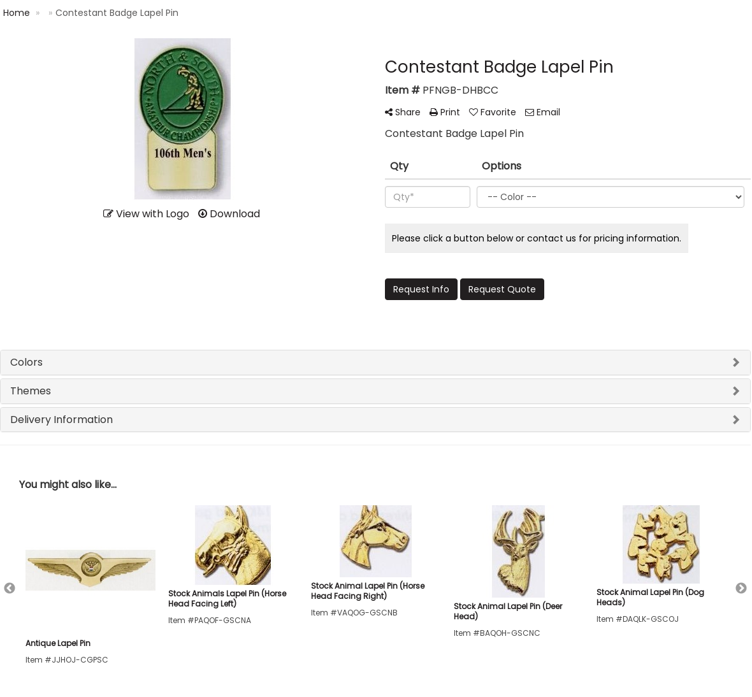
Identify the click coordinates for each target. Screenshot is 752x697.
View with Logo (146, 213)
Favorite (492, 112)
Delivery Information (61, 419)
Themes (30, 391)
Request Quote (502, 289)
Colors (26, 362)
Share (403, 112)
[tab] (375, 362)
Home (16, 12)
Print (445, 112)
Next (741, 588)
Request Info (421, 289)
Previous (9, 588)
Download (229, 213)
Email (542, 112)
